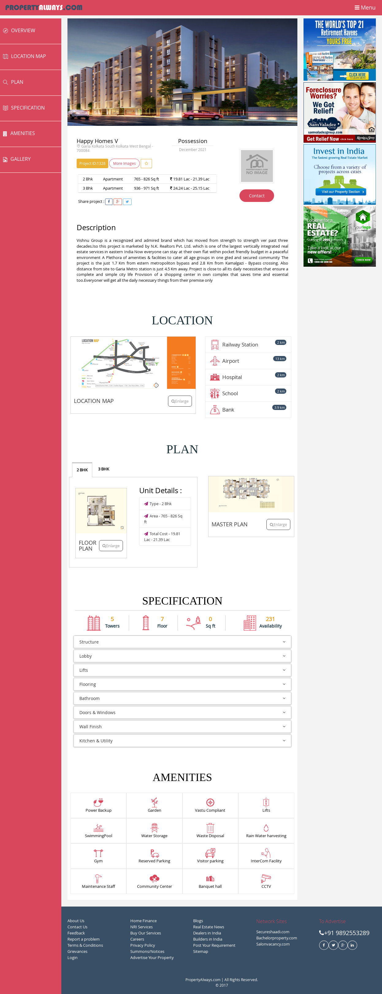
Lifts (182, 670)
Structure (182, 642)
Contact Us (77, 927)
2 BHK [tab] (82, 470)
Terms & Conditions (85, 945)
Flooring (182, 684)
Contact (257, 196)
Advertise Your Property (152, 957)
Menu (365, 8)
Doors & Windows (182, 712)
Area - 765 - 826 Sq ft (163, 518)
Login (72, 957)
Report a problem (83, 939)
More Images (124, 163)
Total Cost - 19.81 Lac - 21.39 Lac (162, 536)
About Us (75, 920)
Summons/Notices (147, 951)
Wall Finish (182, 726)
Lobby (182, 656)
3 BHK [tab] (103, 469)
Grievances (77, 951)
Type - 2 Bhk (158, 503)
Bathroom (182, 698)
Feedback (76, 933)
